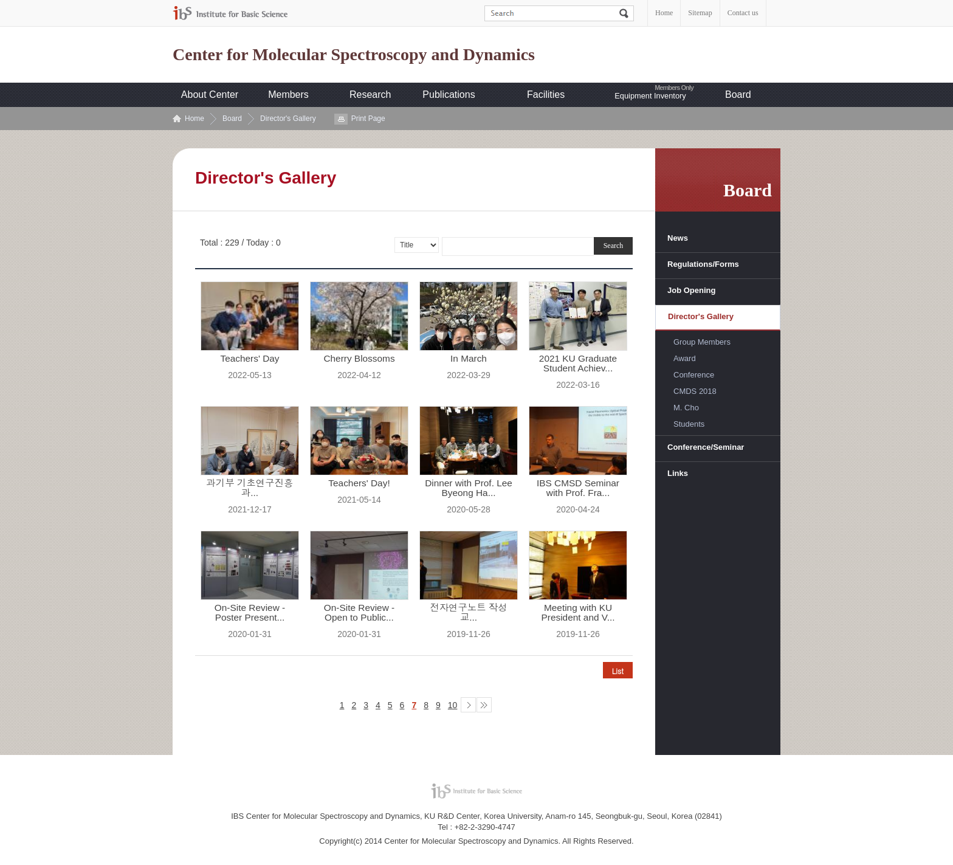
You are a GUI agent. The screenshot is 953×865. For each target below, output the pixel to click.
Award (684, 358)
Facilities (546, 94)
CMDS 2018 (695, 391)
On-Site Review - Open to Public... (359, 612)
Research (370, 94)
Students (688, 424)
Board (738, 94)
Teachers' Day (249, 359)
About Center (209, 94)
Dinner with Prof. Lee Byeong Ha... (468, 488)
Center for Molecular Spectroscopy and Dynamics (354, 54)
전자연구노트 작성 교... (468, 612)
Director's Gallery (288, 118)
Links (677, 473)
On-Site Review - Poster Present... (250, 612)
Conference (693, 374)
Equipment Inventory (650, 95)
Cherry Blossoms (358, 359)
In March (468, 359)
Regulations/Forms (703, 264)
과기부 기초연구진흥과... (250, 488)
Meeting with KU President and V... (578, 612)
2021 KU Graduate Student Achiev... (578, 363)
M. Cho (686, 407)
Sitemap (700, 13)
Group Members (702, 341)
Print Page (368, 118)
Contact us (743, 13)
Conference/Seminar (705, 447)
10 (453, 705)
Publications (448, 94)
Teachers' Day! (359, 483)
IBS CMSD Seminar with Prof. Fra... (578, 488)
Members (288, 94)
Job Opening (691, 290)
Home (664, 13)
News (677, 238)
